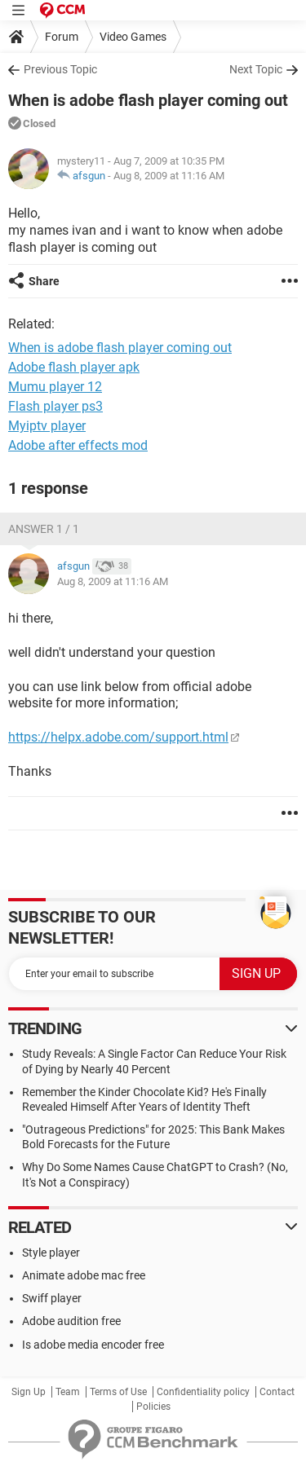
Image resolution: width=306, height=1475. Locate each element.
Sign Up (28, 1392)
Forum (61, 36)
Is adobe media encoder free (93, 1344)
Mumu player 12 (55, 386)
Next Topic (255, 69)
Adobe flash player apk (74, 367)
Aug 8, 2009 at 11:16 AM (168, 176)
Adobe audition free (71, 1321)
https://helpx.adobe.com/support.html (118, 737)
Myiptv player (47, 426)
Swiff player (52, 1298)
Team (67, 1392)
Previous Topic (60, 69)
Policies (153, 1406)
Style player (51, 1252)
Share (44, 281)
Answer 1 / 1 (43, 528)
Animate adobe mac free (83, 1275)
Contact (277, 1392)
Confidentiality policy (203, 1392)
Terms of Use (118, 1392)
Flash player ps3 (55, 406)
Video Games (133, 36)
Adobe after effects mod (78, 445)
